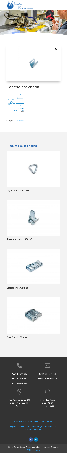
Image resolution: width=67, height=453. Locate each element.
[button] (56, 49)
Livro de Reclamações (43, 421)
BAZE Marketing (33, 450)
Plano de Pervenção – (36, 426)
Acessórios (19, 120)
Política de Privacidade (23, 421)
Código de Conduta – (17, 426)
